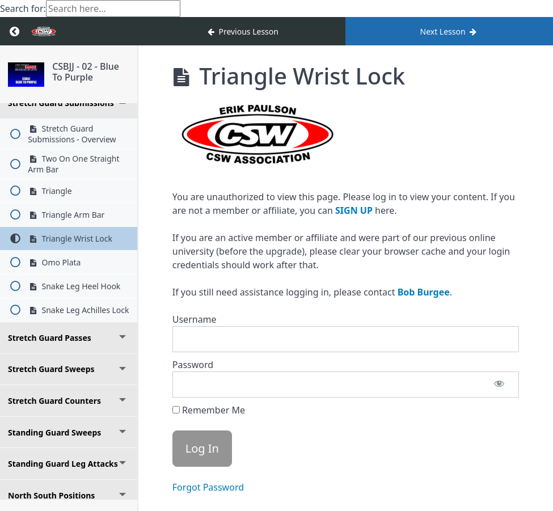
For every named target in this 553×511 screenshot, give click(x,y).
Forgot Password (208, 487)
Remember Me (208, 410)
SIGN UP (354, 210)
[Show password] (499, 384)
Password (192, 364)
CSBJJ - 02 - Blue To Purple (85, 71)
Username (194, 319)
